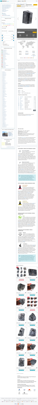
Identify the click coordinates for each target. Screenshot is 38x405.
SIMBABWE (4, 67)
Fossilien (4, 9)
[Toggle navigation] (36, 1)
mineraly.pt (33, 401)
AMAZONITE (4, 72)
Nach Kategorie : (4, 20)
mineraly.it (19, 401)
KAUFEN (35, 4)
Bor (20, 99)
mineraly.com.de (14, 401)
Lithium (21, 106)
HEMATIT (3, 95)
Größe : (3, 39)
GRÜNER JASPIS (4, 94)
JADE (3, 97)
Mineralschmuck (5, 10)
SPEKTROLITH (4, 118)
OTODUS (3, 107)
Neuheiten (3, 13)
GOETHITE (4, 93)
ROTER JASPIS (4, 115)
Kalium (21, 107)
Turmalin (34, 52)
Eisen (20, 102)
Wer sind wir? (17, 398)
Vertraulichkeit (13, 398)
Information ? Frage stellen (21, 32)
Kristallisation (25, 3)
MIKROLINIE (4, 105)
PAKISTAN (4, 62)
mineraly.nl (28, 401)
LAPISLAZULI (4, 102)
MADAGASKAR (5, 59)
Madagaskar (26, 54)
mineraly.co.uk (8, 401)
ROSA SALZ (4, 113)
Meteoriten (4, 11)
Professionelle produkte (6, 15)
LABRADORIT (4, 101)
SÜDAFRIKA (4, 66)
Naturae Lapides (29, 115)
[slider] (2, 35)
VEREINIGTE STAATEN (5, 65)
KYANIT (3, 100)
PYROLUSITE (4, 109)
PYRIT (3, 108)
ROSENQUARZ (4, 114)
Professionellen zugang (29, 398)
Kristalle (21, 3)
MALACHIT (4, 104)
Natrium (21, 103)
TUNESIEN (4, 64)
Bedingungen (3, 398)
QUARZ (3, 110)
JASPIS (3, 98)
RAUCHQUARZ (4, 111)
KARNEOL (3, 99)
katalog (18, 3)
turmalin (18, 277)
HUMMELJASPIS (4, 96)
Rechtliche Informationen (8, 398)
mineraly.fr (4, 401)
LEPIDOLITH (4, 103)
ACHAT (3, 71)
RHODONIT (4, 112)
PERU (4, 61)
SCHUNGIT (4, 116)
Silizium (21, 98)
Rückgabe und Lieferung (22, 398)
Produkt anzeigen (21, 325)
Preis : (2, 34)
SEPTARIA (3, 117)
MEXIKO (4, 60)
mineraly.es (24, 401)
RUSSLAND (4, 63)
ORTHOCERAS (4, 106)
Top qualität (4, 14)
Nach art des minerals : (4, 31)
